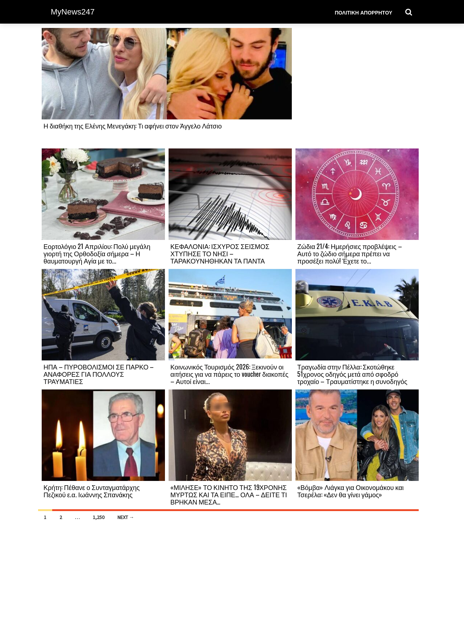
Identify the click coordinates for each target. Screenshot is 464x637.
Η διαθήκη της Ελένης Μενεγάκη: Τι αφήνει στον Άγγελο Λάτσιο (133, 125)
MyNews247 (73, 11)
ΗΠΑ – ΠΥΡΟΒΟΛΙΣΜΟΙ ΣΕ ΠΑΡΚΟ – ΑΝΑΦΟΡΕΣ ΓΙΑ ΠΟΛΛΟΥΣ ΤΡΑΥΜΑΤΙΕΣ (99, 374)
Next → (125, 517)
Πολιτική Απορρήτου (363, 12)
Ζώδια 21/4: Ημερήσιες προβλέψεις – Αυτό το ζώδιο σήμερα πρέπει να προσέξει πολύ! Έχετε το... (349, 253)
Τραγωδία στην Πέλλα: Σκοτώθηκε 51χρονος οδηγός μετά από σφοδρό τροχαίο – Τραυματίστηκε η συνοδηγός (352, 374)
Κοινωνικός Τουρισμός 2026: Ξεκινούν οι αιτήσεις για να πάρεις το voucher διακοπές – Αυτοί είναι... (229, 374)
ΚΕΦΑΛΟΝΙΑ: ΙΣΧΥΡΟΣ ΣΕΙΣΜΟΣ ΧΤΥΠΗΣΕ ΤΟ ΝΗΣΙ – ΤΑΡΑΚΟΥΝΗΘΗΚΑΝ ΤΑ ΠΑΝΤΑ (219, 253)
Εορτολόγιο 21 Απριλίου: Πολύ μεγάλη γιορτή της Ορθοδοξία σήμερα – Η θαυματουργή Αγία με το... (97, 253)
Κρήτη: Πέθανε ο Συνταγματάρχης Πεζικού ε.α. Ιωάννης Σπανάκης (92, 490)
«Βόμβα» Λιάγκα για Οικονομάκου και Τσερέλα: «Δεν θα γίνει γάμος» (350, 490)
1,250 (98, 517)
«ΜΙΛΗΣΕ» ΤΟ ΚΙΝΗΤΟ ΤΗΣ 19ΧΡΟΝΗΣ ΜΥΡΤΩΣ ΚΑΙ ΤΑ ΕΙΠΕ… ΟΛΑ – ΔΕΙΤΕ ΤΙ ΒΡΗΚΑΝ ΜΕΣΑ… (228, 494)
